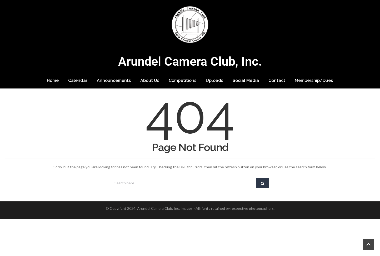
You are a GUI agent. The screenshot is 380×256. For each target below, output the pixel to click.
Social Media (246, 80)
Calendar (77, 80)
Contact (276, 80)
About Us (149, 80)
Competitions (182, 80)
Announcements (114, 80)
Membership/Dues (314, 80)
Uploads (214, 80)
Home (53, 80)
